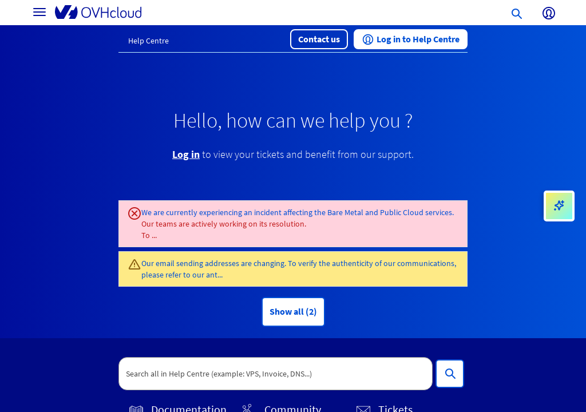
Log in (186, 154)
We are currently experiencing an (197, 212)
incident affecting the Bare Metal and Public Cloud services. (354, 212)
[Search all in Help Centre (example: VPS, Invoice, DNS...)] (449, 373)
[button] (319, 39)
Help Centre (148, 40)
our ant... (207, 275)
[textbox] (275, 373)
